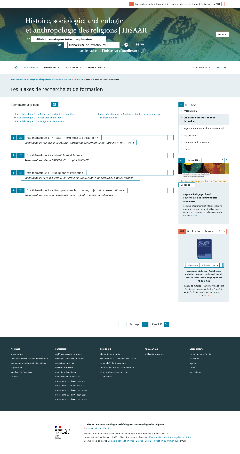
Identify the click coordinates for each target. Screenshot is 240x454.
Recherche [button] (74, 67)
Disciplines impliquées (65, 363)
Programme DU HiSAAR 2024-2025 (71, 394)
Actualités (194, 358)
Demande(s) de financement (113, 363)
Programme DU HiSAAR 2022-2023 (71, 385)
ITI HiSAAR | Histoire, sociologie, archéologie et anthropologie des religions (41, 79)
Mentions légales (172, 437)
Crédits (187, 437)
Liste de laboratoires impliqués (114, 372)
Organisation (16, 367)
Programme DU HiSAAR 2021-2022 (71, 381)
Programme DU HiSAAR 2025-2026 (71, 399)
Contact (222, 34)
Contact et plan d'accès (200, 354)
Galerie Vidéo (106, 376)
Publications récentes (155, 354)
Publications (195, 372)
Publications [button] (97, 67)
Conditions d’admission (65, 372)
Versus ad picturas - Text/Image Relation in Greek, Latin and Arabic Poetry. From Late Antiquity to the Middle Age (204, 276)
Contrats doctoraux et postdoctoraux (117, 367)
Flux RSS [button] (157, 324)
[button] (145, 324)
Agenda (193, 363)
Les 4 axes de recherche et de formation (29, 358)
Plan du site (155, 437)
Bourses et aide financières (67, 376)
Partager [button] (135, 324)
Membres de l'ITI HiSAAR (21, 372)
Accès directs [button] (201, 67)
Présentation (17, 354)
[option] (204, 193)
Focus (192, 367)
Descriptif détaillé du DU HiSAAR (69, 358)
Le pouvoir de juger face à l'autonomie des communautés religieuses (200, 198)
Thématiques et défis (110, 354)
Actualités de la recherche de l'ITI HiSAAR (118, 358)
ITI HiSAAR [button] (31, 67)
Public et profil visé (64, 367)
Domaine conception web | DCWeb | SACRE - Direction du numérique (143, 440)
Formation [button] (52, 67)
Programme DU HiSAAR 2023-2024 (71, 390)
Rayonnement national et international (28, 363)
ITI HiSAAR (78, 79)
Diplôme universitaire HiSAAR (68, 354)
